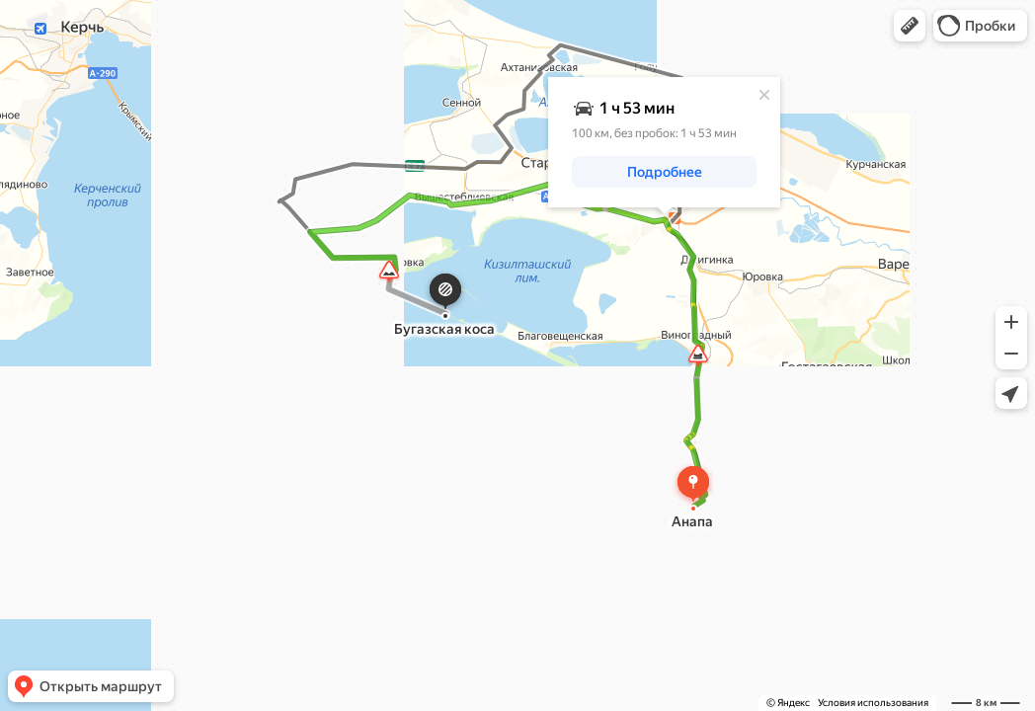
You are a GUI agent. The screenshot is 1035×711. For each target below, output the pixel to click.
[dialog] (664, 142)
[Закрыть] (764, 95)
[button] (909, 25)
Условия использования (873, 702)
